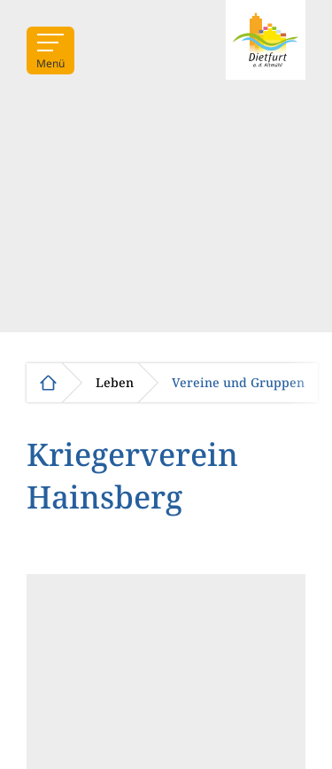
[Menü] (50, 50)
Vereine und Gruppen (238, 383)
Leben (115, 383)
